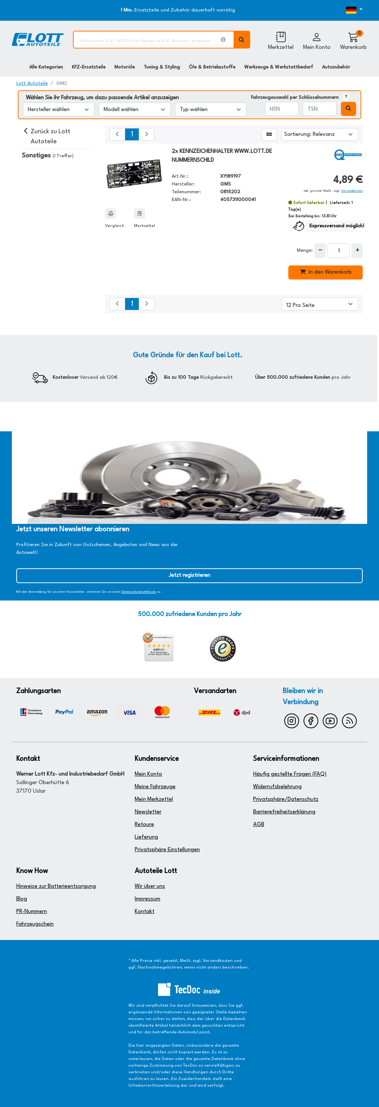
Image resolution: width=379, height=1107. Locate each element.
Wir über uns (150, 886)
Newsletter (148, 812)
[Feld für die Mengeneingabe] (339, 250)
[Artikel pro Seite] (319, 304)
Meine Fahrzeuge (155, 787)
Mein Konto (148, 774)
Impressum (147, 899)
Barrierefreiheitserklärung (284, 812)
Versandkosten (352, 191)
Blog (21, 899)
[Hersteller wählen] (58, 109)
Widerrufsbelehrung (277, 787)
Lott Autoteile (32, 83)
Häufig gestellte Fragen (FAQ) (289, 774)
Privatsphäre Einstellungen (167, 850)
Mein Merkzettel (154, 799)
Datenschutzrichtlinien (139, 591)
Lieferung (146, 837)
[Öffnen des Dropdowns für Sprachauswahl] (348, 10)
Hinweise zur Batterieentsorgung (56, 886)
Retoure (144, 824)
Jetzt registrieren (189, 575)
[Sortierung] (319, 134)
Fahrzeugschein (35, 924)
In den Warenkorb (326, 271)
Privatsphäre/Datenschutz (285, 799)
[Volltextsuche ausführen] (242, 40)
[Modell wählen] (134, 109)
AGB (258, 824)
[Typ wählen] (210, 109)
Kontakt (144, 911)
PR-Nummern (31, 911)
